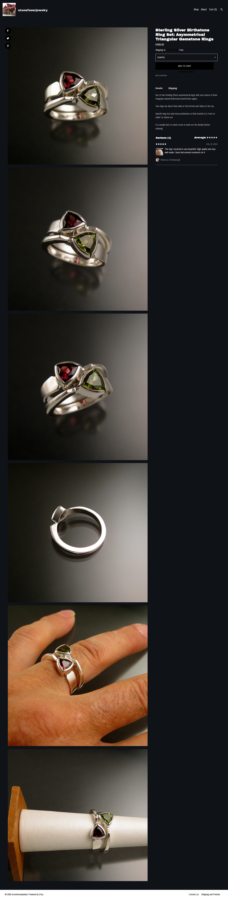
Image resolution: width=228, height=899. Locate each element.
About (204, 9)
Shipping (172, 88)
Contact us (194, 894)
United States (172, 50)
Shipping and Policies (210, 894)
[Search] (222, 9)
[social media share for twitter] (8, 38)
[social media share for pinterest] (8, 46)
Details (159, 88)
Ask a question (161, 76)
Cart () (213, 9)
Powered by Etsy (35, 894)
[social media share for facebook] (8, 30)
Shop (196, 9)
